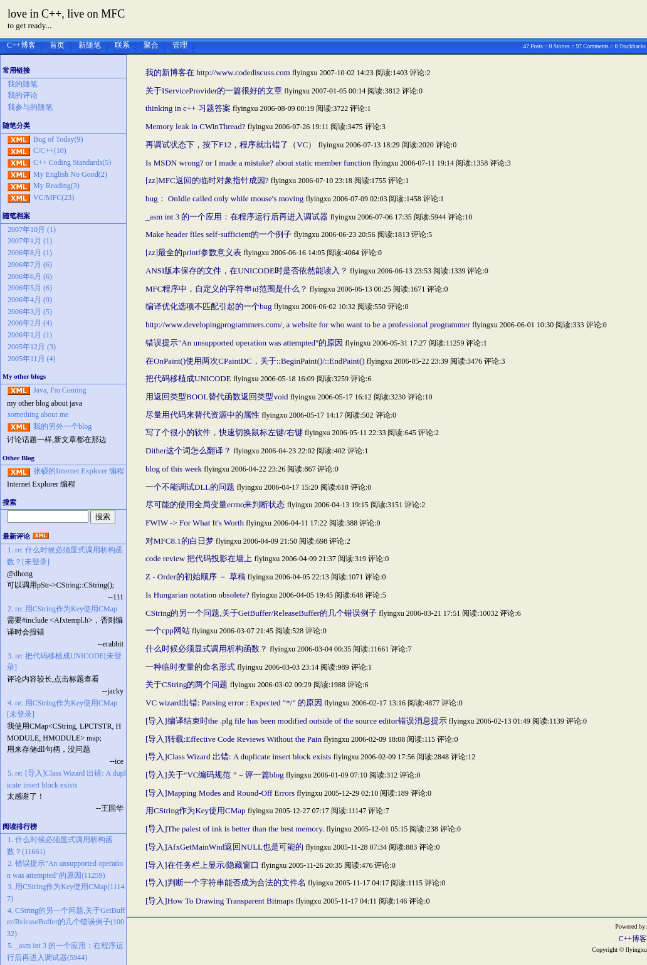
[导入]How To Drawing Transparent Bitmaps (219, 900)
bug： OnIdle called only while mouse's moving (224, 198)
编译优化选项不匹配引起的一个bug (208, 306)
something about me (38, 414)
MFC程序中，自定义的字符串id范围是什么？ (226, 288)
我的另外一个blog (62, 426)
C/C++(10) (49, 150)
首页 (57, 45)
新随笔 (89, 45)
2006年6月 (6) (30, 276)
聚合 (151, 45)
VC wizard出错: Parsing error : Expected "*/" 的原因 (233, 702)
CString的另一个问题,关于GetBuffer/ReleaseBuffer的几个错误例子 (261, 613)
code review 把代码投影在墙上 (198, 558)
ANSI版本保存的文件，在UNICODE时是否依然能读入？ (246, 270)
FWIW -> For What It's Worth (194, 522)
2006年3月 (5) (30, 311)
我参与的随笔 (30, 107)
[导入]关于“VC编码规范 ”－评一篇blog (214, 774)
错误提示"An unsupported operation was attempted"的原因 (244, 342)
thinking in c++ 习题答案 (188, 108)
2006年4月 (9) (30, 299)
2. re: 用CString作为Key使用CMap (62, 608)
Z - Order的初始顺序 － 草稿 (195, 576)
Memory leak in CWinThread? (195, 126)
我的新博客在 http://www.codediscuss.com (217, 72)
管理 (179, 45)
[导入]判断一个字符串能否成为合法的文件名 (225, 882)
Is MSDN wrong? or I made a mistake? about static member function (258, 162)
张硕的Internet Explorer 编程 (78, 471)
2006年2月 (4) (30, 323)
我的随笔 (23, 84)
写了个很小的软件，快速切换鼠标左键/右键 (224, 432)
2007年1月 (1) (30, 240)
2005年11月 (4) (32, 358)
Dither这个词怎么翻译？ (188, 450)
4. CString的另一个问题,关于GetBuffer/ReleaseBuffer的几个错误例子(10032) (66, 922)
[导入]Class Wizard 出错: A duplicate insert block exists (238, 756)
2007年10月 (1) (32, 229)
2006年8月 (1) (30, 252)
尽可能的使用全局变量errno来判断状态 (215, 504)
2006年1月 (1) (30, 334)
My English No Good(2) (70, 174)
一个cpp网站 (167, 630)
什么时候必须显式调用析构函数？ (206, 648)
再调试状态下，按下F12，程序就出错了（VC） (230, 144)
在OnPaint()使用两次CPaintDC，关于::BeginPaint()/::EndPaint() (255, 361)
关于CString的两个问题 (186, 684)
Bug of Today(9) (58, 139)
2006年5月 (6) (30, 287)
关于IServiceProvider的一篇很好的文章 (213, 90)
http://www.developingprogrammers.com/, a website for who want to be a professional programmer (307, 324)
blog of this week (173, 468)
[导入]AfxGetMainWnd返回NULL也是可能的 (224, 847)
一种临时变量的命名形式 (190, 667)
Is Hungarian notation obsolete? (197, 594)
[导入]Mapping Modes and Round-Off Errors (220, 793)
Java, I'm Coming (60, 390)
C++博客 (21, 45)
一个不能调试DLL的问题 (189, 487)
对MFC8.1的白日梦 (179, 541)
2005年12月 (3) (32, 346)
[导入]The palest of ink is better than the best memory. (234, 828)
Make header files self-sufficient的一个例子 (218, 234)
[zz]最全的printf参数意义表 (193, 252)
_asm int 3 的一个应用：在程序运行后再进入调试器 (236, 216)
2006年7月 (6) (30, 264)
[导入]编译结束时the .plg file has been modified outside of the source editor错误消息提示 (296, 720)
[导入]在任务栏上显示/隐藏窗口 (202, 865)
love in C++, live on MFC (66, 14)
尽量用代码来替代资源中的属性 (202, 414)
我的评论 (23, 95)
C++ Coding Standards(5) (72, 162)
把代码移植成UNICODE (188, 378)
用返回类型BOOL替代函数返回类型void (216, 396)
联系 (122, 45)
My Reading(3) (56, 185)
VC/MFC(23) (53, 197)
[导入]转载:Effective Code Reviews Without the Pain (233, 739)
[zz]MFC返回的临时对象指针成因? (206, 180)
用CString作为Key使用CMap (195, 810)
